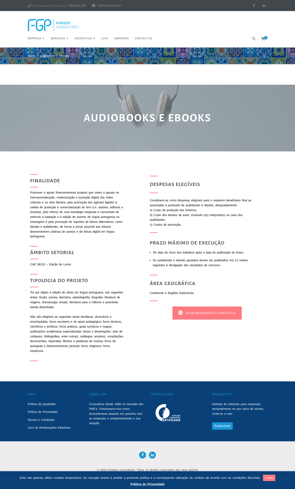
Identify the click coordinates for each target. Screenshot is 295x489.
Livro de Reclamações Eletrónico (49, 427)
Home (31, 55)
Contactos (143, 38)
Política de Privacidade (43, 412)
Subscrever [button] (222, 426)
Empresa (34, 38)
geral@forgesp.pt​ (109, 5)
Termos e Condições (41, 419)
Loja (104, 38)
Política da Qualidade (42, 404)
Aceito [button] (269, 477)
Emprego (122, 38)
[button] (207, 313)
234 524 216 (77, 5)
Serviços (58, 38)
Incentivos (83, 38)
